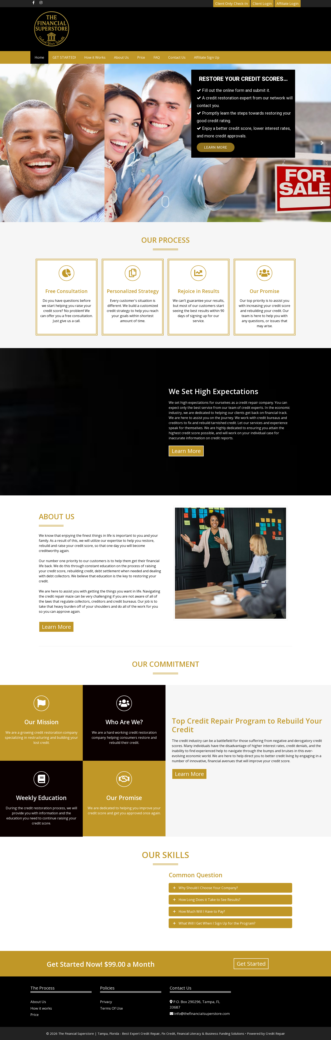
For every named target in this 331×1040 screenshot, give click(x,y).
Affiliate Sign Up (206, 57)
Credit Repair (275, 1033)
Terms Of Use (111, 1008)
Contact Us (177, 57)
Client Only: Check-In (231, 3)
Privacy (106, 1001)
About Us (121, 57)
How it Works (95, 57)
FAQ (156, 57)
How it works (41, 1008)
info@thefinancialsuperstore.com (202, 1013)
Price (141, 57)
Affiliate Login (287, 3)
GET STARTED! (64, 57)
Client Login (262, 3)
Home (39, 57)
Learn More (215, 147)
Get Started (251, 963)
